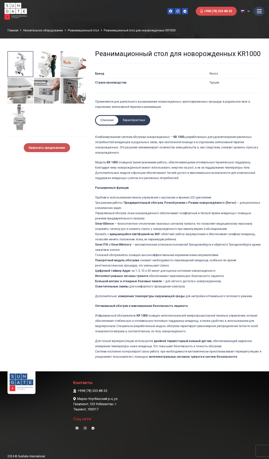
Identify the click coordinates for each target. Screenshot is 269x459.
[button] (245, 11)
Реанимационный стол (83, 30)
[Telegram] (185, 11)
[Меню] (259, 11)
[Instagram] (178, 11)
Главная (12, 30)
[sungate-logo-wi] (15, 11)
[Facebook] (171, 11)
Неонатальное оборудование (43, 30)
